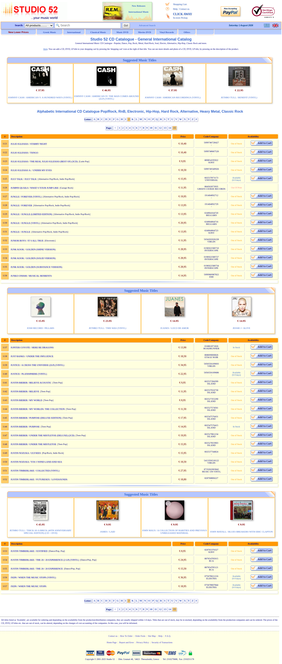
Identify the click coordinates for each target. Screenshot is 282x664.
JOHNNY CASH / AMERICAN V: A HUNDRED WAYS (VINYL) (40, 97)
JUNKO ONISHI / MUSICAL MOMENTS (31, 275)
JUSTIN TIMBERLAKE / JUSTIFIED (29, 551)
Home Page (111, 642)
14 (170, 127)
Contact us (184, 9)
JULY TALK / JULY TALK (24, 179)
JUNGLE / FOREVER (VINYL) (26, 196)
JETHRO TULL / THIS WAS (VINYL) (107, 328)
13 (165, 127)
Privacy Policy (142, 642)
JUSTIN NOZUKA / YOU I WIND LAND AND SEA (36, 461)
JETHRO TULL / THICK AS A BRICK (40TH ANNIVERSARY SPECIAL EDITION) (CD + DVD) (41, 531)
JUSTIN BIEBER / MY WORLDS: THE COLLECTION (38, 409)
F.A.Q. (168, 636)
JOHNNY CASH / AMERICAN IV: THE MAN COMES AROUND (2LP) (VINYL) (106, 97)
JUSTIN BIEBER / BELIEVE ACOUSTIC (31, 382)
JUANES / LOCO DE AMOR (174, 328)
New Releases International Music (139, 9)
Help (175, 9)
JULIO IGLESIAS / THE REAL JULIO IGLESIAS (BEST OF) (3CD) (44, 161)
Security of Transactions (162, 642)
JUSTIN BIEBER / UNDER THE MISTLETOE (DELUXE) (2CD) (42, 435)
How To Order (126, 636)
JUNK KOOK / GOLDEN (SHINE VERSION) (33, 249)
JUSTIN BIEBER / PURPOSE (25, 426)
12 (160, 127)
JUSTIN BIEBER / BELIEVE (25, 391)
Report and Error (126, 642)
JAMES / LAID (107, 531)
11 (156, 127)
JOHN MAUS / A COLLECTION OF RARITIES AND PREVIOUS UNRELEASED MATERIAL (174, 531)
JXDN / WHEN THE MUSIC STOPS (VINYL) (33, 577)
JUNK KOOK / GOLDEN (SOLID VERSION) (33, 258)
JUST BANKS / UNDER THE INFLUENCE (32, 356)
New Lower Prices (18, 32)
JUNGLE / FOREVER (21, 205)
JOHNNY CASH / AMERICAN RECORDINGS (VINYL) (173, 97)
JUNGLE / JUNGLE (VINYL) (25, 223)
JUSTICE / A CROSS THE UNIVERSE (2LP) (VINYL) (37, 365)
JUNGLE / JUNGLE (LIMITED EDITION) (31, 214)
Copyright (89, 659)
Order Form (140, 636)
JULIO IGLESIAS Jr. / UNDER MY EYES (31, 170)
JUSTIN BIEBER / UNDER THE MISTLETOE (33, 444)
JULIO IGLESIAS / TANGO (24, 152)
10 (151, 127)
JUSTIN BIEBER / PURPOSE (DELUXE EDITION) (36, 417)
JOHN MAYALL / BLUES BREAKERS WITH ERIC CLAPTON (241, 531)
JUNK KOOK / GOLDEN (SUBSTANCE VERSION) (36, 267)
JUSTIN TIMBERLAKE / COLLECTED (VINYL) (35, 470)
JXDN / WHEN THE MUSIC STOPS (28, 586)
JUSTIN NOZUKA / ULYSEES (26, 453)
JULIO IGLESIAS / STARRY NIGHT (29, 143)
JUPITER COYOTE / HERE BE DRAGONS (32, 347)
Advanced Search (147, 25)
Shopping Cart (180, 4)
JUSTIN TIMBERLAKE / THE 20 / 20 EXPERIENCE (37, 568)
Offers (187, 32)
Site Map (152, 636)
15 (174, 127)
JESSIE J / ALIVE (241, 328)
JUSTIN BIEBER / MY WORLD (26, 400)
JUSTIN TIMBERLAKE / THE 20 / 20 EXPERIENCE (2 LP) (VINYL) (45, 559)
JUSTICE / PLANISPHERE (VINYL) (29, 373)
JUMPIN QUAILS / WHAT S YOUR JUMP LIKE (34, 187)
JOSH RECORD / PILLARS (40, 328)
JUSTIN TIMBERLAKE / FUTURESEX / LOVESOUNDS (39, 479)
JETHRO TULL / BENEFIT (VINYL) (239, 97)
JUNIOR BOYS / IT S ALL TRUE (27, 240)
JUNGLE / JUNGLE (20, 231)
